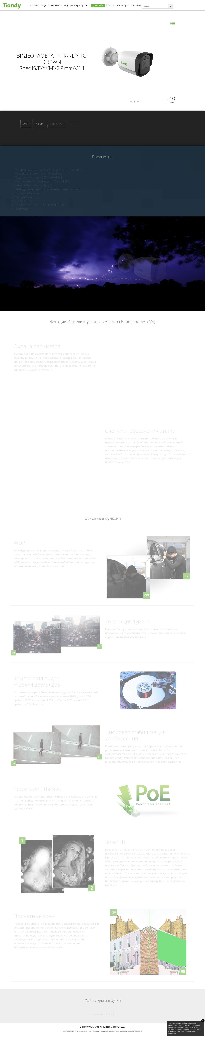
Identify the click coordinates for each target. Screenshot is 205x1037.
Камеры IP (54, 5)
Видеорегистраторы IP (75, 5)
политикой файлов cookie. (178, 1027)
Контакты (136, 5)
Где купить (98, 5)
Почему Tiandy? (38, 5)
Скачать (110, 5)
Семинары (122, 5)
